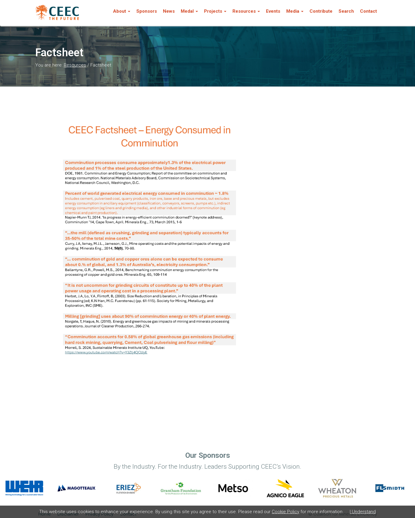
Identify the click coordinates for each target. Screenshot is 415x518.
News (169, 11)
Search (346, 11)
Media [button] (294, 11)
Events (273, 11)
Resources (75, 65)
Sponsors (146, 11)
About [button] (121, 11)
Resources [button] (246, 11)
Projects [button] (215, 11)
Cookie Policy (285, 511)
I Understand (363, 511)
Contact (368, 11)
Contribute (321, 11)
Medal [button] (189, 11)
